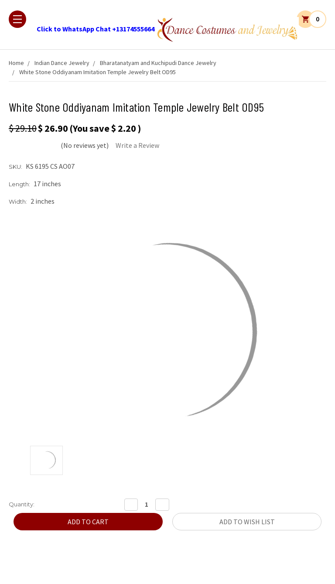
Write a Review (137, 145)
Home (16, 63)
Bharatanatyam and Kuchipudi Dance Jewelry (158, 63)
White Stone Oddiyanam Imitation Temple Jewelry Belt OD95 (97, 72)
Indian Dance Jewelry (61, 63)
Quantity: (21, 504)
